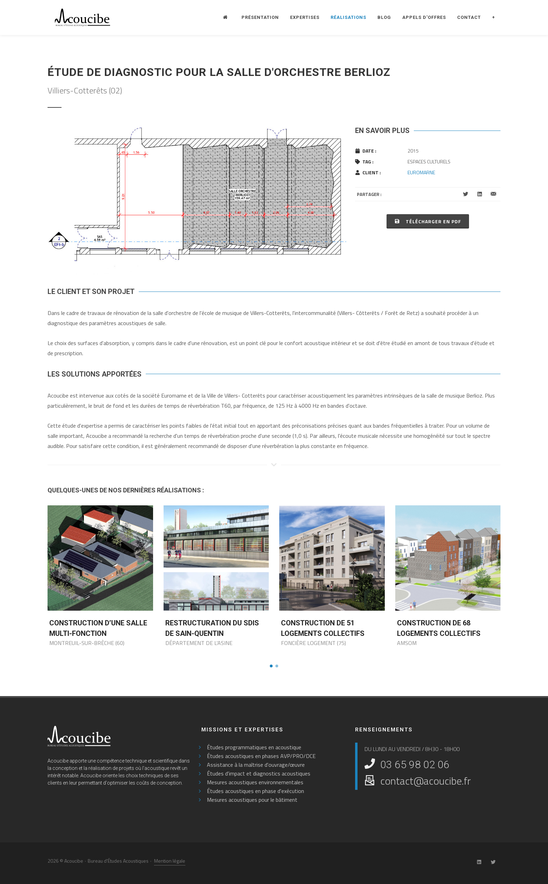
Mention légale (169, 860)
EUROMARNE (421, 172)
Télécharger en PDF (427, 221)
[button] (271, 666)
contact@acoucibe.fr (425, 781)
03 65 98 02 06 (414, 764)
